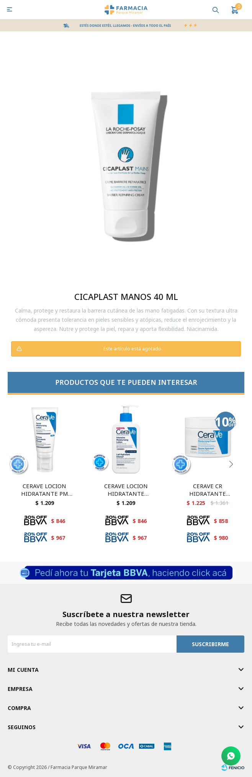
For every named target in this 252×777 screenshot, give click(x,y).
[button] (231, 464)
